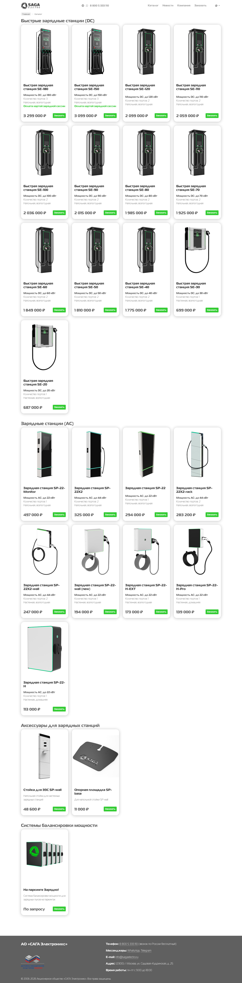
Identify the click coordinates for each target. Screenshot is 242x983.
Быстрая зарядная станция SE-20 (38, 382)
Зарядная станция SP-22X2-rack (194, 490)
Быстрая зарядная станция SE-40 (140, 285)
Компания (183, 5)
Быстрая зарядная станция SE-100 (38, 188)
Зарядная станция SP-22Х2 (92, 490)
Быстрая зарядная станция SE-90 (89, 188)
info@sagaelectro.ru (127, 957)
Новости (168, 5)
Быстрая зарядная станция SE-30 (191, 285)
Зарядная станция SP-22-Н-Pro (197, 587)
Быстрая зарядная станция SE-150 (89, 87)
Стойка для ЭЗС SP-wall (42, 790)
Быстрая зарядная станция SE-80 (140, 188)
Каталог (153, 5)
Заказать (200, 5)
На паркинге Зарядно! (41, 890)
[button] (217, 6)
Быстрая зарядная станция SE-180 (38, 87)
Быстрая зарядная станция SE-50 (89, 285)
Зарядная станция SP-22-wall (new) (95, 587)
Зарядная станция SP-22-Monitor (44, 490)
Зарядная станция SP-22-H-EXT (146, 587)
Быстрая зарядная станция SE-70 (191, 188)
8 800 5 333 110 (99, 5)
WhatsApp (133, 950)
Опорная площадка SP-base (93, 792)
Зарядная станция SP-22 (145, 488)
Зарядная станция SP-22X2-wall (41, 587)
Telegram (146, 950)
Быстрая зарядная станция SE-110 (191, 87)
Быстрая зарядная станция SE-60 (38, 285)
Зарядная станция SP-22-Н (44, 684)
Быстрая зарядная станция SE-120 (140, 87)
